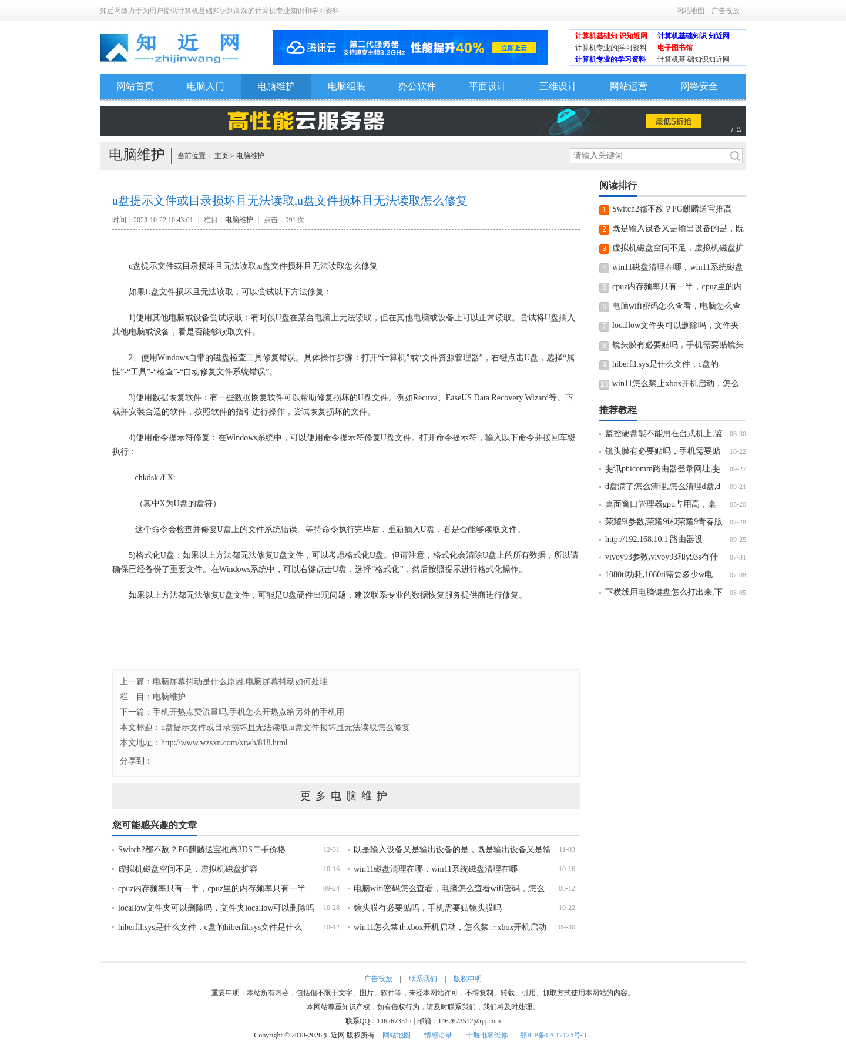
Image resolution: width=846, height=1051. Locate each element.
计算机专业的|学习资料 (611, 47)
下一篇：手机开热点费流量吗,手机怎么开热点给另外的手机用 (232, 712)
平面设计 (487, 86)
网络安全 (699, 86)
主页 (221, 156)
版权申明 (468, 979)
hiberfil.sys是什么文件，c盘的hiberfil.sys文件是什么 (210, 927)
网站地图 (690, 10)
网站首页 (135, 86)
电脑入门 (205, 86)
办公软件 (417, 86)
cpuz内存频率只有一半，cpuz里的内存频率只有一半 (212, 888)
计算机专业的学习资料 (610, 59)
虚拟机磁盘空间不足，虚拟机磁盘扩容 (188, 869)
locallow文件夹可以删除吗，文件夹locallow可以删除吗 (216, 907)
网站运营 (628, 86)
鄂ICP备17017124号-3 (553, 1035)
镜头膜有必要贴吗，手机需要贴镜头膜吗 (428, 907)
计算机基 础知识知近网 (693, 59)
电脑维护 (276, 86)
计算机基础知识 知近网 (693, 36)
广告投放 (725, 10)
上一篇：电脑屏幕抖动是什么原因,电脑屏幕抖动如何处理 (224, 681)
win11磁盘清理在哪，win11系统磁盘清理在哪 (436, 869)
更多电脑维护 (346, 796)
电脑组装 (346, 86)
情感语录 (438, 1035)
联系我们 (423, 979)
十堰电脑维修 (487, 1035)
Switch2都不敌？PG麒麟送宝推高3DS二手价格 (202, 849)
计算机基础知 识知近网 (611, 36)
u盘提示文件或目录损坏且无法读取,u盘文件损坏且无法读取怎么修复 (285, 727)
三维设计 (558, 86)
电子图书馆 (675, 47)
